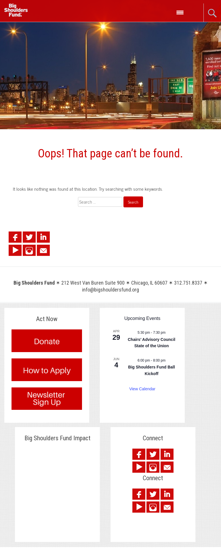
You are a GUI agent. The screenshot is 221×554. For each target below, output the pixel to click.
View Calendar (142, 389)
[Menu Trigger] (180, 12)
